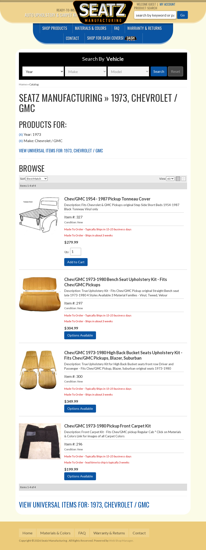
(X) (21, 135)
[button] (161, 15)
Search (158, 71)
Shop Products (54, 28)
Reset (175, 71)
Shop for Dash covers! (112, 38)
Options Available (80, 335)
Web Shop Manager (121, 540)
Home (27, 533)
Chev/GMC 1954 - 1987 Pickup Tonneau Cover (107, 198)
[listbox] (43, 71)
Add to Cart (76, 262)
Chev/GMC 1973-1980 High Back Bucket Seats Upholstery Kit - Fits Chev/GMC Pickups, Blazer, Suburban (123, 355)
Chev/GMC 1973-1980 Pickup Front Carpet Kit (107, 425)
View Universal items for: (61, 150)
